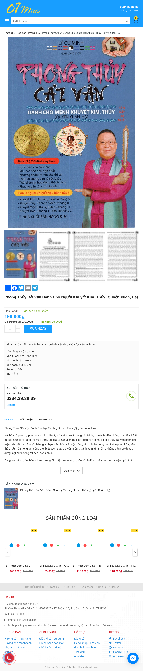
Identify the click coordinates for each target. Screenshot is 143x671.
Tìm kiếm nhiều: (34, 586)
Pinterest (116, 656)
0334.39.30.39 (129, 6)
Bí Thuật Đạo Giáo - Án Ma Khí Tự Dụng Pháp (67, 565)
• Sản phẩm (86, 586)
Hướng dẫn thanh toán (18, 643)
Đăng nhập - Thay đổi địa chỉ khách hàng (87, 645)
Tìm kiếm (79, 652)
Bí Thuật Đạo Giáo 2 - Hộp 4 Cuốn (26, 565)
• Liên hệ (114, 586)
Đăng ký (79, 638)
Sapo (95, 667)
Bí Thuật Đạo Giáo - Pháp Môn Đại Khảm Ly (99, 565)
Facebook (117, 638)
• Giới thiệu (70, 586)
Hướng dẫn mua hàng (17, 638)
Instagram (117, 647)
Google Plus (118, 652)
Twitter (115, 643)
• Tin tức (101, 586)
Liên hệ (11, 404)
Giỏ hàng (79, 656)
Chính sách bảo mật (51, 643)
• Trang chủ (53, 586)
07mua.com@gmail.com (22, 619)
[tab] (8, 419)
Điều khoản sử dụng (51, 638)
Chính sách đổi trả (50, 647)
